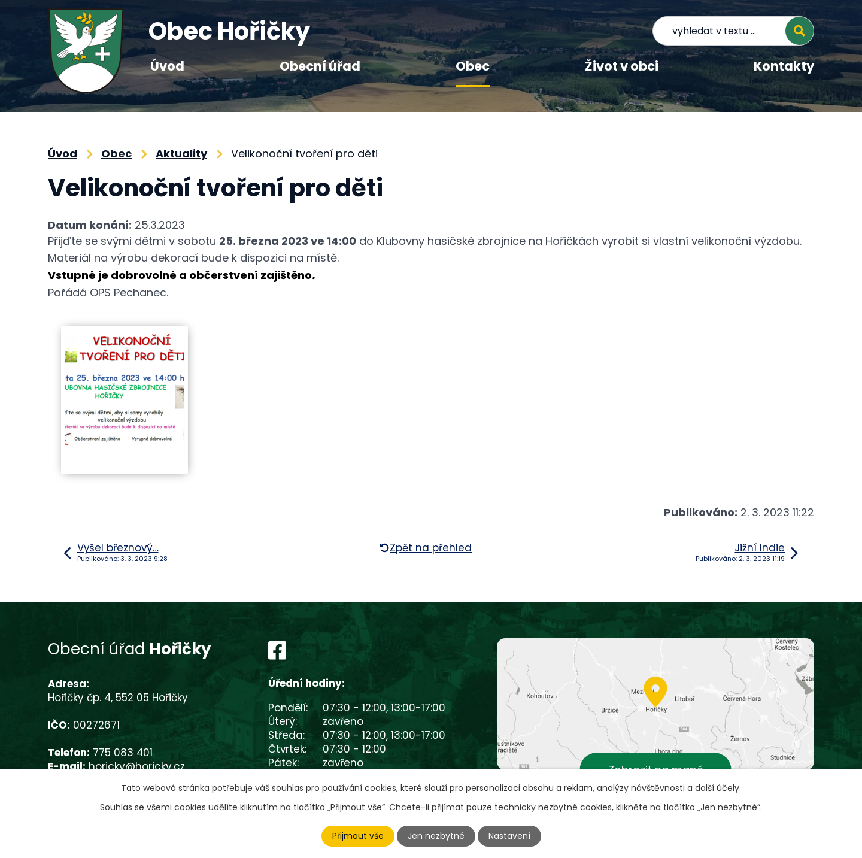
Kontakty (784, 66)
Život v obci (621, 66)
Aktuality (181, 153)
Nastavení (509, 836)
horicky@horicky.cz (137, 766)
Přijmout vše (358, 836)
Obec (473, 66)
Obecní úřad (320, 66)
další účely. (718, 788)
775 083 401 (123, 752)
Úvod (167, 66)
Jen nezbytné (436, 836)
